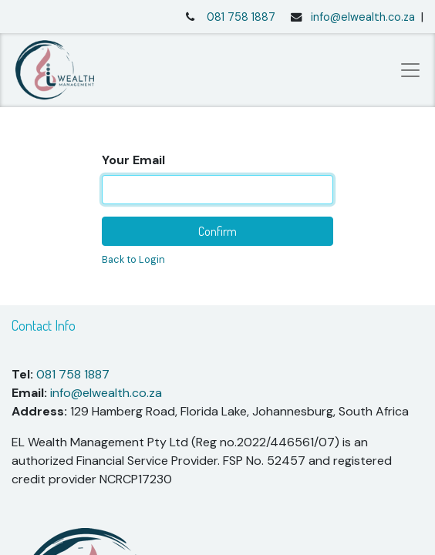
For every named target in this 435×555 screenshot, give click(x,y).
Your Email (133, 160)
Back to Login (133, 259)
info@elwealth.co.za (363, 17)
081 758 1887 (241, 17)
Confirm (217, 231)
